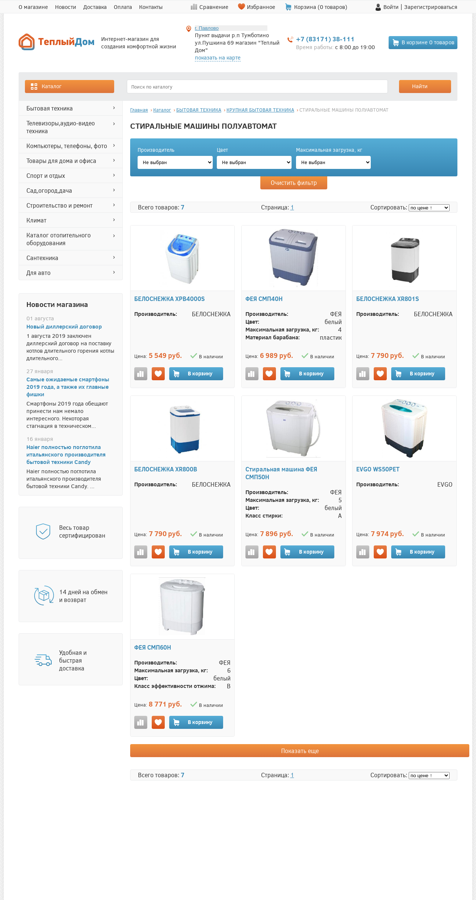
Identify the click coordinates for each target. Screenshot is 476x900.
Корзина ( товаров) (320, 6)
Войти (391, 6)
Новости (65, 6)
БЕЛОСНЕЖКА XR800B (165, 469)
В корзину (192, 373)
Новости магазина (57, 304)
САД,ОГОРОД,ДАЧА (49, 190)
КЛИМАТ (36, 220)
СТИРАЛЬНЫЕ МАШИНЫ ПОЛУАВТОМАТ (344, 109)
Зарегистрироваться (430, 6)
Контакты (151, 6)
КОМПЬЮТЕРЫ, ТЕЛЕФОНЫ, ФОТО (66, 146)
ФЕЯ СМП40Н (264, 298)
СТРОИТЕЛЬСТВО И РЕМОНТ (59, 205)
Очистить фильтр (294, 182)
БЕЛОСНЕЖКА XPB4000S (169, 298)
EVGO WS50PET (377, 469)
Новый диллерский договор (64, 326)
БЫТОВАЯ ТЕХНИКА (49, 108)
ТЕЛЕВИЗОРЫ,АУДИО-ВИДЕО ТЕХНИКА (60, 127)
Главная (139, 109)
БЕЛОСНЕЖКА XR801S (387, 298)
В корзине (423, 42)
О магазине (33, 6)
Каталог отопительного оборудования (58, 239)
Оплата (123, 6)
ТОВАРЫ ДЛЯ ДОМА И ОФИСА (61, 160)
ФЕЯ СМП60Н (152, 647)
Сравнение (213, 6)
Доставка (95, 6)
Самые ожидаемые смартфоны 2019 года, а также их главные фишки (67, 386)
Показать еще (300, 751)
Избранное (261, 6)
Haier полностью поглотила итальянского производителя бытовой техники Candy (66, 454)
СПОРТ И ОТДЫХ (45, 175)
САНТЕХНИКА (42, 258)
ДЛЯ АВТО (38, 272)
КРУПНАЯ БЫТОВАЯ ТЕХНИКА (260, 109)
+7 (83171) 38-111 (325, 39)
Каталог (45, 86)
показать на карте (218, 57)
